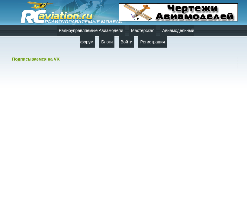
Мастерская (142, 30)
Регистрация (152, 41)
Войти (126, 41)
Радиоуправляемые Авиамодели (91, 30)
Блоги (107, 41)
